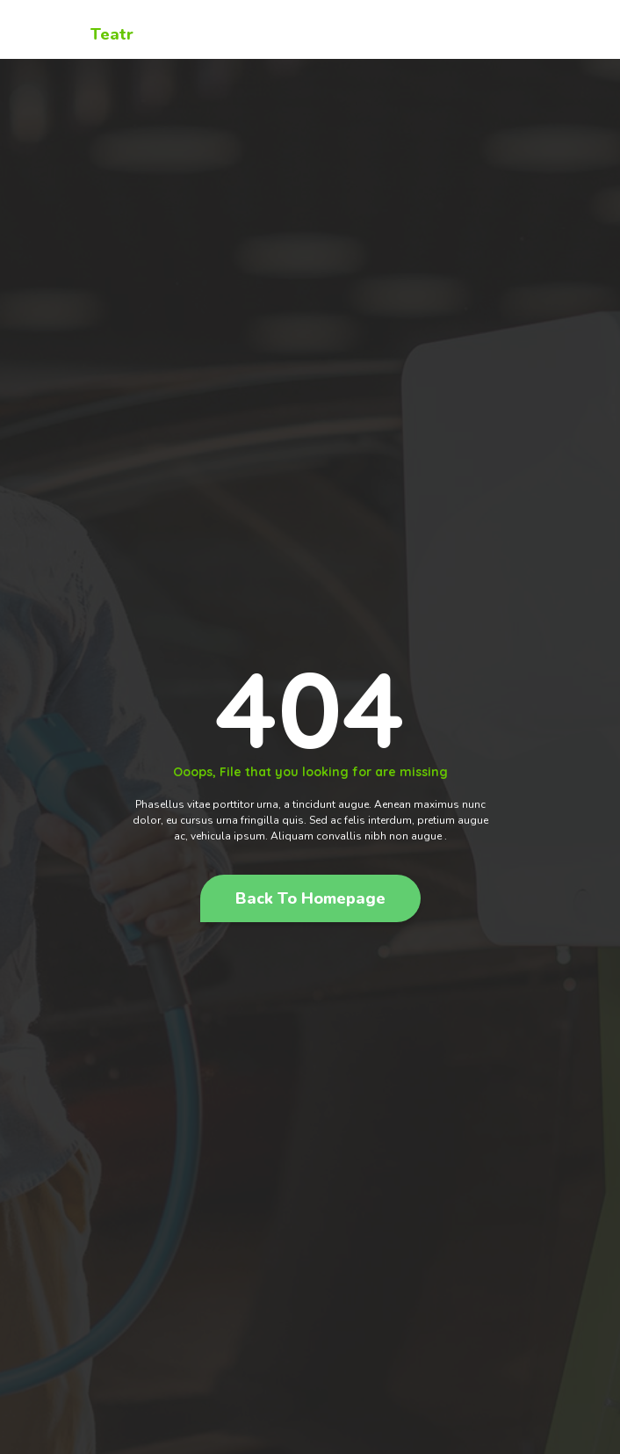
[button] (310, 898)
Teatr (111, 34)
